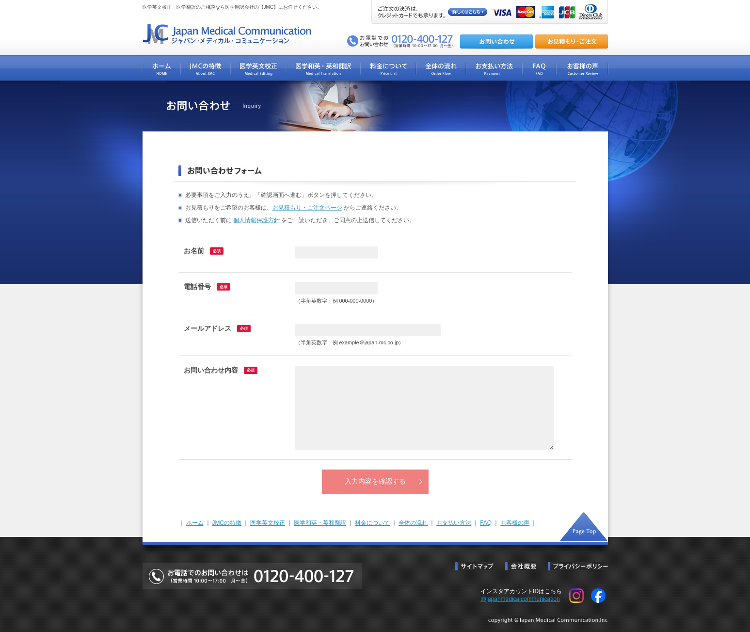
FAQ (486, 522)
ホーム (195, 522)
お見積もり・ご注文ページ (307, 207)
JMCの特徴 (227, 522)
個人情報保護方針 (256, 220)
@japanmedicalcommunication (520, 599)
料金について (372, 522)
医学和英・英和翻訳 (320, 522)
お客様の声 (514, 522)
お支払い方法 (453, 522)
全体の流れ (413, 522)
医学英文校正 (267, 522)
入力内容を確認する (375, 481)
